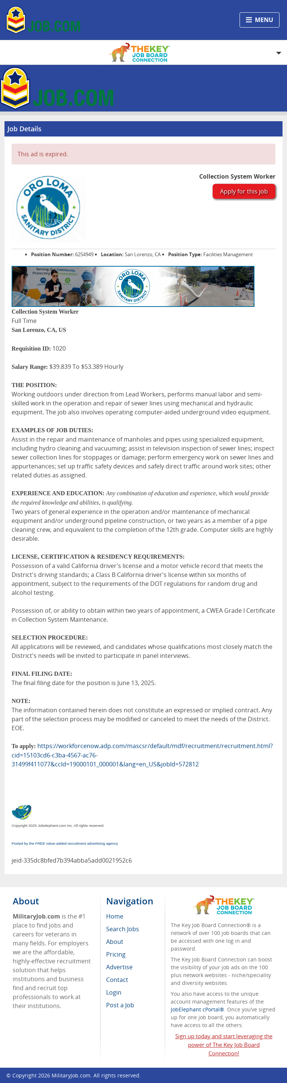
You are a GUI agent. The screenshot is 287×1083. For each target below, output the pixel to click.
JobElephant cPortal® (197, 1009)
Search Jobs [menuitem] (122, 929)
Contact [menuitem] (117, 980)
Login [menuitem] (113, 992)
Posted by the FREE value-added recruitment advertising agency (65, 843)
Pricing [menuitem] (116, 954)
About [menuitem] (114, 942)
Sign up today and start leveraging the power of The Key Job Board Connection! (223, 1044)
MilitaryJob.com (71, 1075)
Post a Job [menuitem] (120, 1005)
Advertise (119, 967)
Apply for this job (244, 191)
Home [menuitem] (114, 916)
